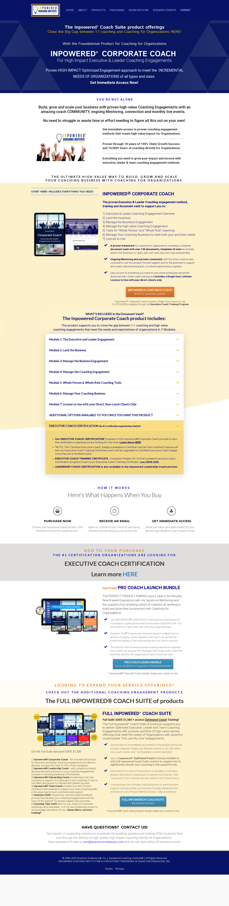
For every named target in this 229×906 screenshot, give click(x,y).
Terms (109, 868)
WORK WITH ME (139, 10)
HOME (70, 10)
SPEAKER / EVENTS (164, 10)
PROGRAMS (117, 10)
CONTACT (185, 10)
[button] (178, 339)
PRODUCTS (98, 10)
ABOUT (82, 10)
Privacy (120, 868)
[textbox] (154, 262)
